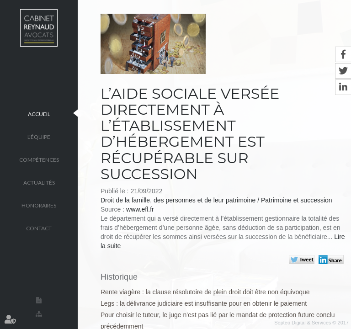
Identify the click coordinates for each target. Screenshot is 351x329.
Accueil (39, 113)
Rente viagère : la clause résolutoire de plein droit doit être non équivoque (205, 292)
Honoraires (38, 205)
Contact (39, 227)
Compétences (39, 159)
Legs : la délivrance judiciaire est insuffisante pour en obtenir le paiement (204, 303)
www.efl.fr (140, 209)
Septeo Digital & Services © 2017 (311, 322)
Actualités (39, 182)
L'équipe (38, 136)
